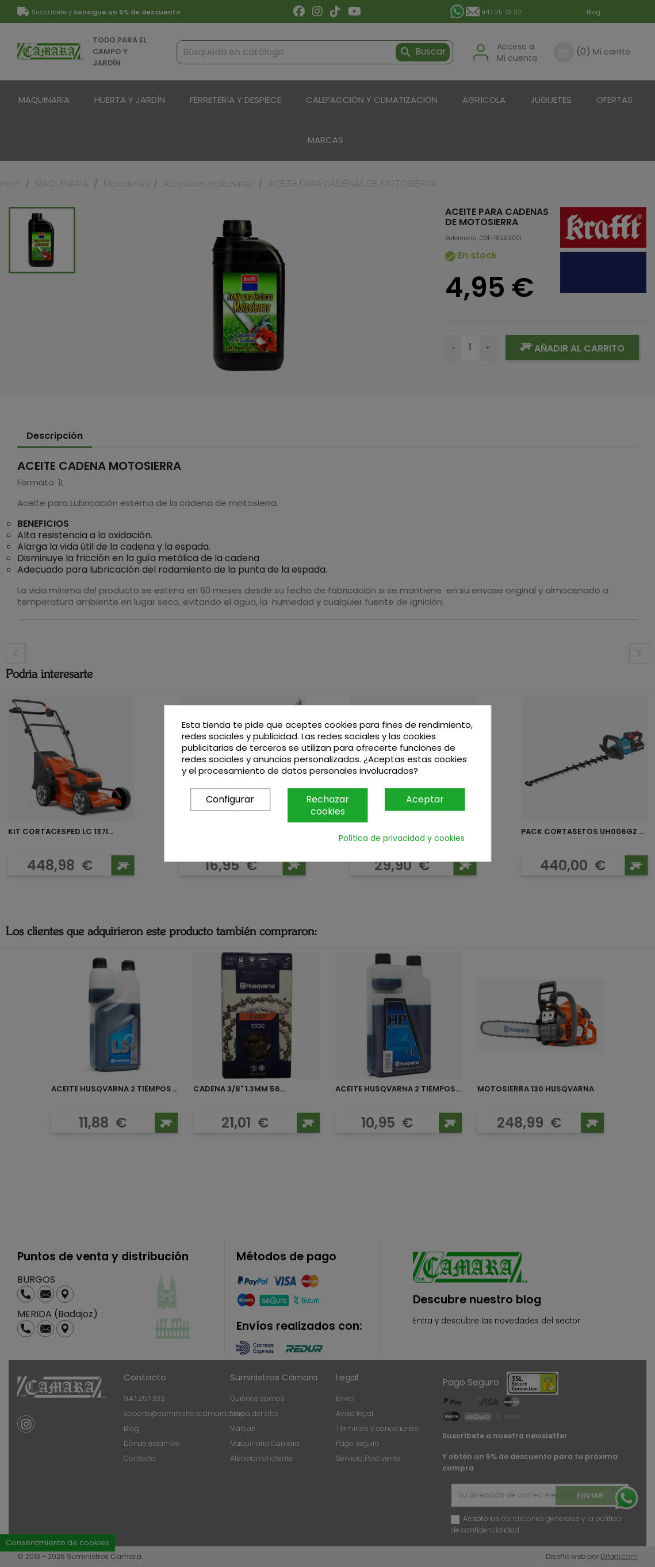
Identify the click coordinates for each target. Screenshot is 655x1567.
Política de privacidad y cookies (402, 838)
